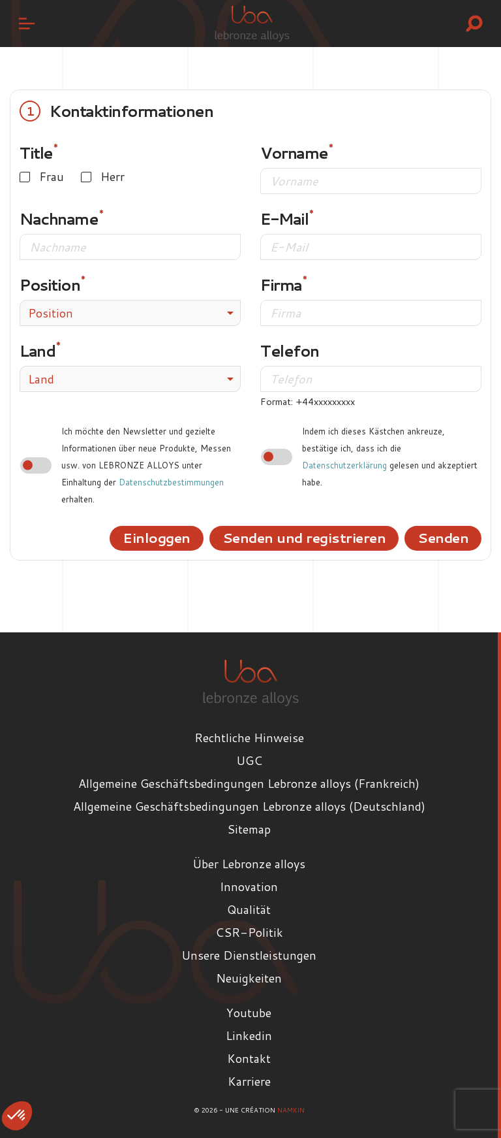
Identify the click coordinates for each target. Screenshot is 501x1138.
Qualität (249, 909)
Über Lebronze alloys (248, 863)
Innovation (249, 886)
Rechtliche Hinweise (249, 737)
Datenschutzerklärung (344, 465)
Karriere (249, 1081)
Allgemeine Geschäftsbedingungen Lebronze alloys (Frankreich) (248, 783)
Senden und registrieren (304, 537)
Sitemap (249, 829)
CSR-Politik (249, 932)
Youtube (248, 1012)
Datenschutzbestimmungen (171, 482)
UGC (249, 760)
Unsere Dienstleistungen (248, 955)
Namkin (291, 1109)
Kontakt (249, 1058)
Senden (443, 537)
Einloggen (156, 537)
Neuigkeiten (249, 977)
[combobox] (130, 313)
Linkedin (249, 1035)
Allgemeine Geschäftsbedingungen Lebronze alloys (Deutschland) (249, 806)
